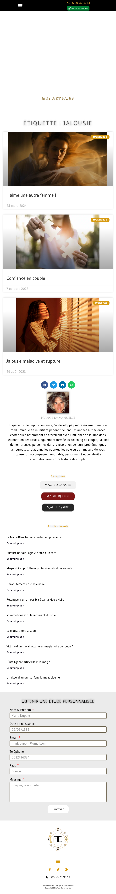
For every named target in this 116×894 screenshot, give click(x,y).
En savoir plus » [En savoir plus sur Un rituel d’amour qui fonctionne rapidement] (15, 683)
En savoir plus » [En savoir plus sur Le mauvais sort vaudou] (15, 636)
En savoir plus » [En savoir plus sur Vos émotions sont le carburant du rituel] (15, 621)
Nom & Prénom (21, 710)
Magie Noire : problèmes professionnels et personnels (39, 568)
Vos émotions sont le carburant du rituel (31, 615)
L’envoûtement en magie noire (25, 584)
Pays (13, 765)
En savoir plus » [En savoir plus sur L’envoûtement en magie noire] (15, 590)
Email (14, 738)
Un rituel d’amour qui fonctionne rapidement (34, 677)
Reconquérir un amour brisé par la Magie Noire (35, 599)
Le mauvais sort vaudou (21, 631)
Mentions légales (48, 885)
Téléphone (17, 751)
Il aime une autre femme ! (31, 195)
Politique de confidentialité (64, 885)
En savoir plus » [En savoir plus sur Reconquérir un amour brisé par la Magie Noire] (15, 605)
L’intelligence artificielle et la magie (28, 662)
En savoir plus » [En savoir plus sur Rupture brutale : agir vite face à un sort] (15, 558)
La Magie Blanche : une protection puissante (33, 537)
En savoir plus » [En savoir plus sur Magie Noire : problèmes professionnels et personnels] (15, 574)
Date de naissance (22, 724)
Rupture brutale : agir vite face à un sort (31, 553)
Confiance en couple (25, 278)
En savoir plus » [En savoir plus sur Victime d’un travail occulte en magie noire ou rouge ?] (15, 652)
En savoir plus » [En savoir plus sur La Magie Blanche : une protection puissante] (15, 543)
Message (16, 779)
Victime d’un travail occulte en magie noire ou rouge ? (39, 646)
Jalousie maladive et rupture (33, 361)
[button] (20, 5)
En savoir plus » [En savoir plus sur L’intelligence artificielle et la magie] (15, 667)
